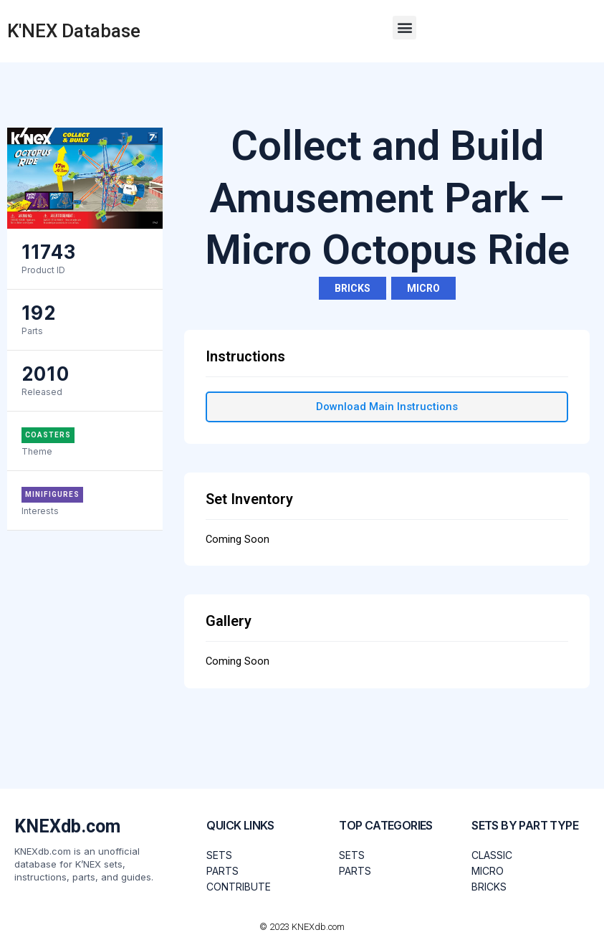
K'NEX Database (73, 31)
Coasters (48, 435)
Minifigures (52, 494)
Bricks (352, 288)
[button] (404, 27)
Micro (423, 288)
